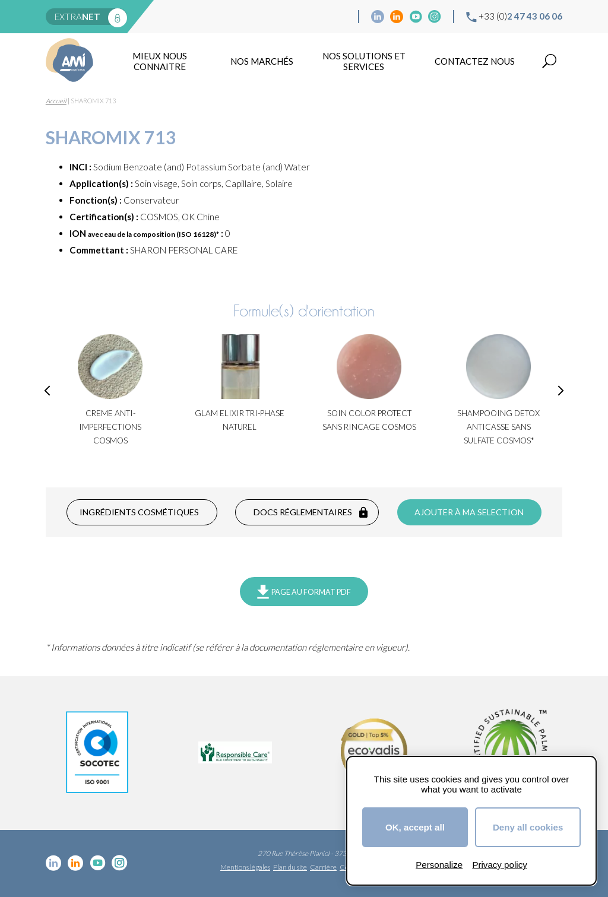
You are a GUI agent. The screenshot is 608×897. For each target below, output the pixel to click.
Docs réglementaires (303, 512)
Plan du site (290, 867)
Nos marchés (261, 61)
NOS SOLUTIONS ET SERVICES (364, 61)
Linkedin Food (396, 16)
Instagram (434, 16)
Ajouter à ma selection (469, 512)
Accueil (56, 100)
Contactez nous (475, 61)
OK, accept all (415, 827)
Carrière (323, 867)
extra (77, 16)
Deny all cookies (528, 827)
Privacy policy (499, 865)
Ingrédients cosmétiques (139, 512)
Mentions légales (245, 867)
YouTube (415, 16)
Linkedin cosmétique (377, 16)
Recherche (549, 61)
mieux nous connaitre (159, 61)
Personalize (439, 865)
